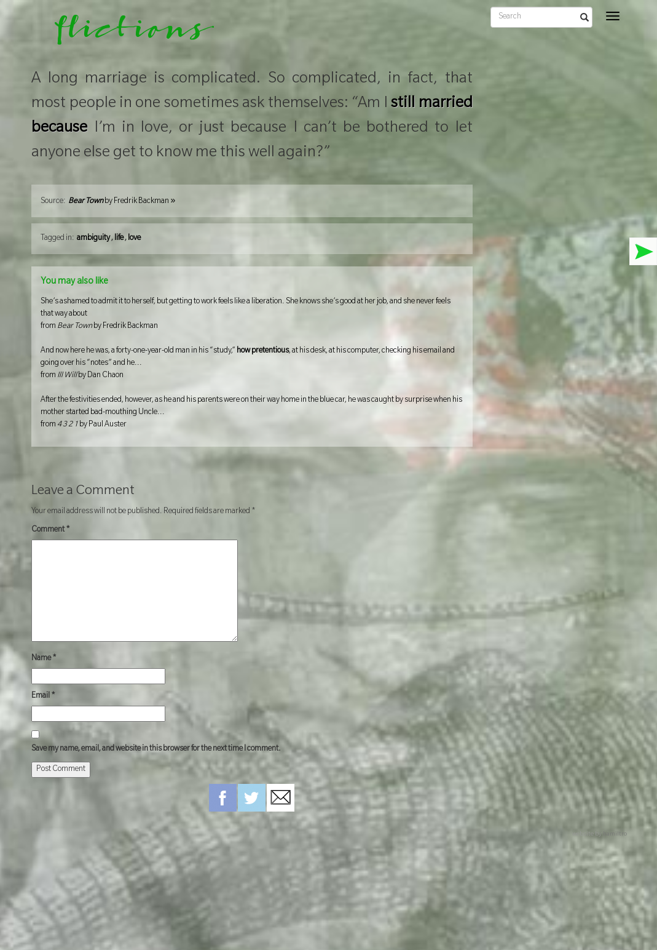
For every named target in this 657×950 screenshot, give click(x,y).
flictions (125, 33)
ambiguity (93, 238)
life (119, 238)
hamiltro (615, 834)
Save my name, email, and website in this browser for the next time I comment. (156, 749)
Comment (50, 530)
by (121, 202)
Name (44, 659)
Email (43, 696)
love (134, 238)
